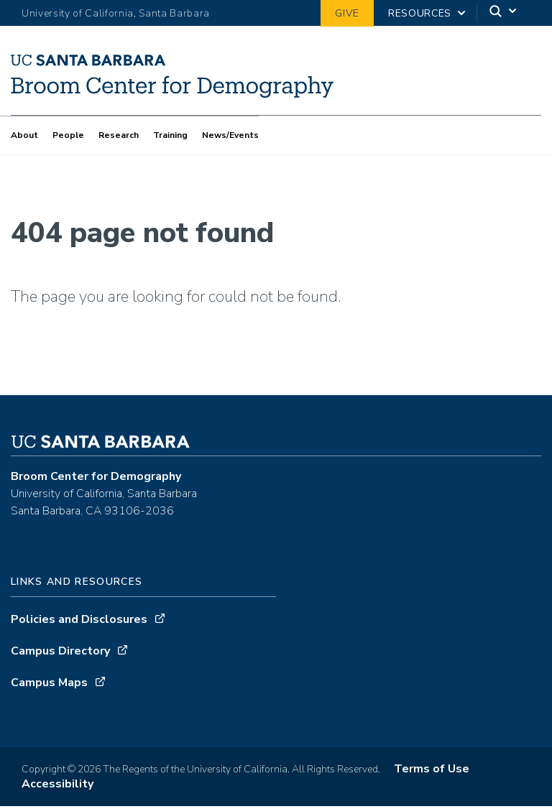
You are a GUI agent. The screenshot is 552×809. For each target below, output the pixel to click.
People (68, 135)
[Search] (503, 13)
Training (170, 135)
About (24, 135)
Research (118, 135)
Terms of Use (431, 772)
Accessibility (57, 787)
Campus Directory (60, 654)
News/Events (230, 135)
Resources (419, 13)
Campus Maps (49, 685)
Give (347, 13)
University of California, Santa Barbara (116, 13)
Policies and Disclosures (79, 622)
